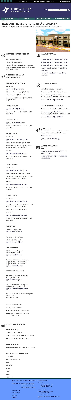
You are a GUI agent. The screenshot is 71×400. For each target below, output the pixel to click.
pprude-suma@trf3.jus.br (14, 242)
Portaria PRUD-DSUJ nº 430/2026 (52, 117)
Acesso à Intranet (66, 1)
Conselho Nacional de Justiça (28, 387)
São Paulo (24, 380)
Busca (45, 9)
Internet (2, 21)
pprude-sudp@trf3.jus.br (14, 266)
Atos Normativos (16, 390)
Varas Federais (46, 136)
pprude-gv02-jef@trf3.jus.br (15, 123)
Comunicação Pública (44, 18)
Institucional (9, 18)
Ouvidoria (14, 395)
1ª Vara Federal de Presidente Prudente (54, 59)
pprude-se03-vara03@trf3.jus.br (16, 201)
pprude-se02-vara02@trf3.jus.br (16, 170)
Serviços (26, 18)
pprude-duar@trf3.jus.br (14, 255)
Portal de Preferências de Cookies (45, 391)
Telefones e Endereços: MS (46, 386)
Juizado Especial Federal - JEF (50, 139)
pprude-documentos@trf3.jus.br (17, 289)
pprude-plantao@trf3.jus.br (55, 95)
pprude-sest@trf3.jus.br (14, 280)
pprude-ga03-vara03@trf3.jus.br (17, 215)
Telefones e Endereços (62, 18)
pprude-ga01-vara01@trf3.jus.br (17, 153)
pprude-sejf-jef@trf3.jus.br (15, 89)
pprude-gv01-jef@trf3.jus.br (15, 109)
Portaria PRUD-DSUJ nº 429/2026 (52, 100)
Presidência (14, 397)
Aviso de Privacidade (44, 392)
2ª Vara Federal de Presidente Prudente (54, 62)
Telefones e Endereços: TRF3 (46, 384)
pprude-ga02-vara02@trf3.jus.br (17, 184)
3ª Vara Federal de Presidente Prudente (54, 65)
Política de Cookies (44, 394)
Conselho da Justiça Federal (27, 383)
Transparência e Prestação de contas (44, 1)
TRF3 (21, 380)
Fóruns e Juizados (9, 21)
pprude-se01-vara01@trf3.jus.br (16, 140)
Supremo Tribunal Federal (27, 386)
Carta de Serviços (16, 392)
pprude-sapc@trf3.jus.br (14, 231)
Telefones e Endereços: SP (46, 385)
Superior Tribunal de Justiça (27, 384)
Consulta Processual (43, 380)
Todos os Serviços (42, 389)
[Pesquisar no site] (68, 10)
